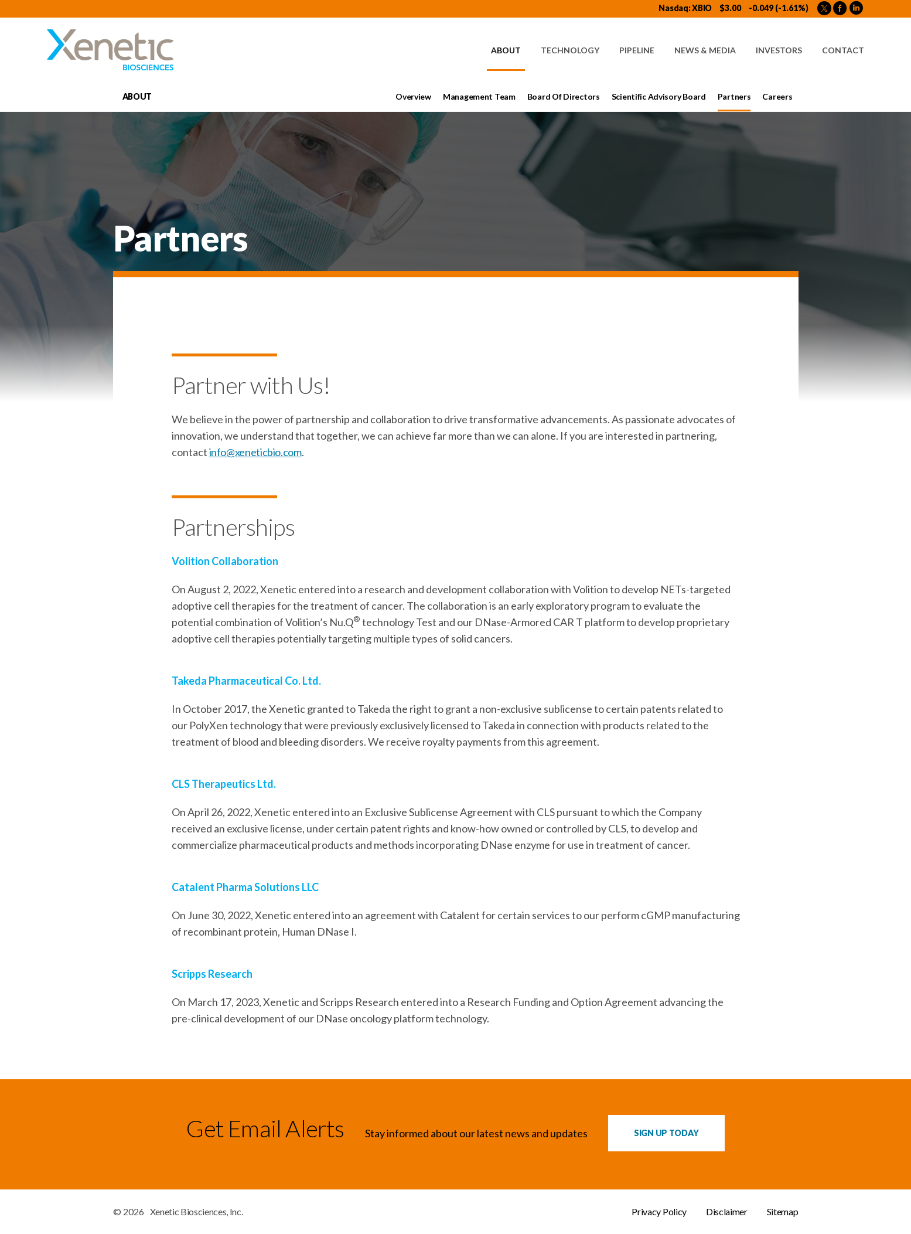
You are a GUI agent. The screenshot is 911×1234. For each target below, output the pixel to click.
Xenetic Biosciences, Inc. (196, 1211)
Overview (413, 96)
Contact (843, 50)
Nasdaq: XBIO (685, 8)
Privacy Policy (659, 1211)
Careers (777, 96)
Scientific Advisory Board (659, 96)
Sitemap (783, 1211)
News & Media (705, 50)
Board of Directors (563, 96)
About (506, 50)
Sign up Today (666, 1133)
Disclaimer (727, 1211)
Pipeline (636, 50)
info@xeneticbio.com (255, 452)
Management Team (479, 96)
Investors (779, 50)
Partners (734, 96)
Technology (570, 50)
